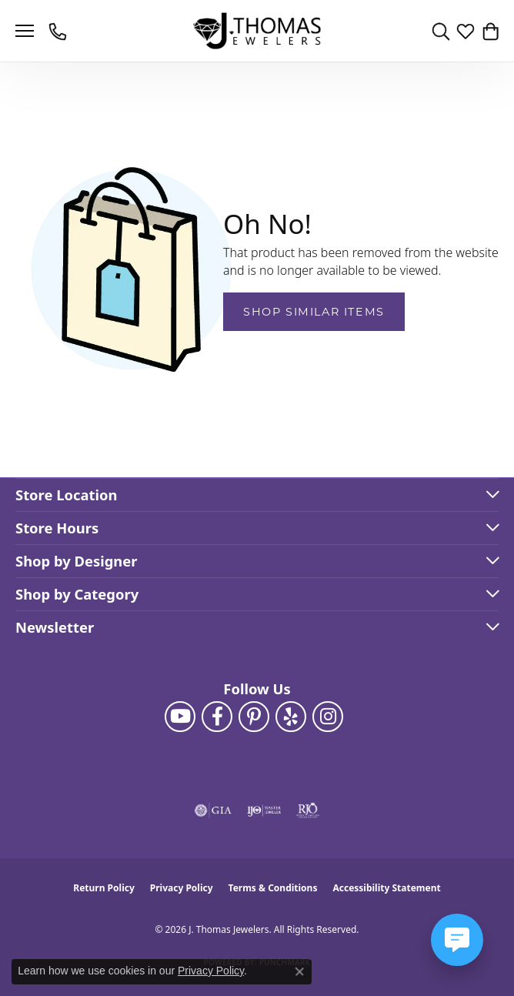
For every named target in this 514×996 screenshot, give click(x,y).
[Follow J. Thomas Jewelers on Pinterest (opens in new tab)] (254, 716)
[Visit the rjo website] (307, 810)
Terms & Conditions (273, 887)
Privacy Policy (181, 887)
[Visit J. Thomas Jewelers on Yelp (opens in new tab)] (290, 716)
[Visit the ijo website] (264, 810)
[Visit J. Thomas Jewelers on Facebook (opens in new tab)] (217, 716)
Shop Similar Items (314, 312)
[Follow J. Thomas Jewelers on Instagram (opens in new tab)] (327, 716)
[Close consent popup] (299, 971)
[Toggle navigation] (25, 30)
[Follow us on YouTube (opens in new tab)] (180, 716)
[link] (59, 30)
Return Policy (104, 887)
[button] (440, 30)
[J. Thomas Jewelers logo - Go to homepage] (257, 31)
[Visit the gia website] (213, 810)
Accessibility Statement (386, 887)
